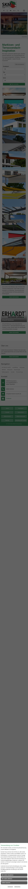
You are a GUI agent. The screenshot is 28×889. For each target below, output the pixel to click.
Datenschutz (17, 886)
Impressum (10, 886)
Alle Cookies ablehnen (7, 878)
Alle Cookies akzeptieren (7, 875)
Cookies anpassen (6, 882)
